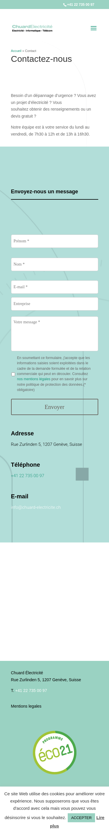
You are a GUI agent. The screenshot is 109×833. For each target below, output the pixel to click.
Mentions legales (26, 706)
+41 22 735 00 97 (80, 5)
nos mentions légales (34, 379)
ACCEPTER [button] (81, 818)
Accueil (16, 51)
